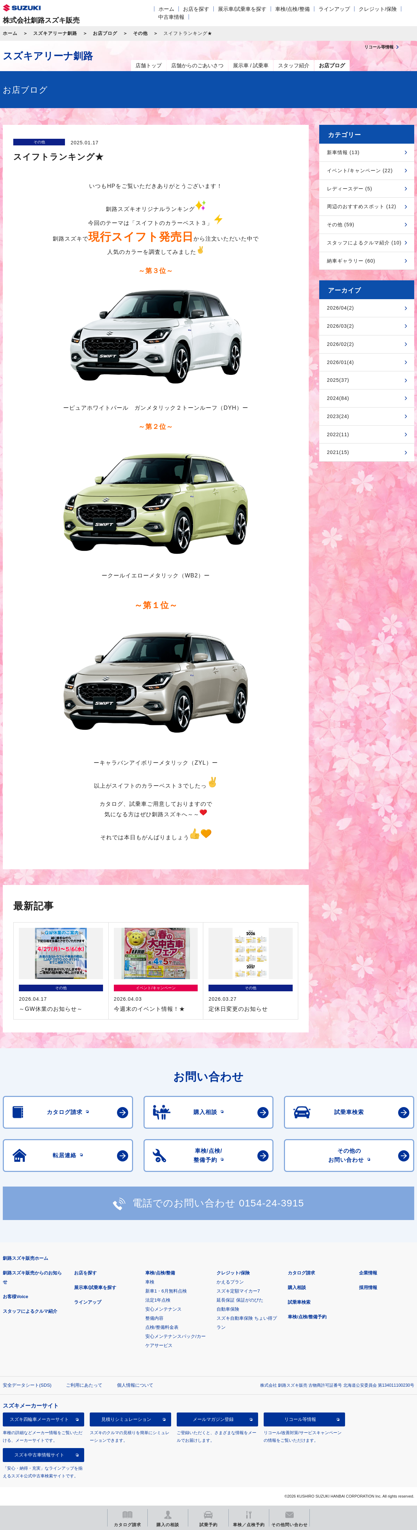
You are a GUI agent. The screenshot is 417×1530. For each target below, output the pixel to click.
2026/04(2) (340, 308)
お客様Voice (15, 1296)
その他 (140, 33)
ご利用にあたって (84, 1385)
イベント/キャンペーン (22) (360, 170)
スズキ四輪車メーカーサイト (39, 1419)
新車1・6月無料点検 (165, 1291)
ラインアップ (334, 9)
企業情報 (368, 1272)
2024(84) (338, 398)
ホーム (166, 9)
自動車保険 (228, 1309)
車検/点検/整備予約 (307, 1316)
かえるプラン (230, 1282)
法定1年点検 (157, 1300)
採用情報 (368, 1287)
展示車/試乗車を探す (242, 9)
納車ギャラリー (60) (351, 261)
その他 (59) (340, 224)
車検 (149, 1282)
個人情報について (135, 1385)
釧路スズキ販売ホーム (25, 1258)
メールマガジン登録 (213, 1419)
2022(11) (338, 434)
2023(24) (338, 416)
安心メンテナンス (163, 1309)
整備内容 (154, 1318)
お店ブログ (105, 33)
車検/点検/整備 (292, 9)
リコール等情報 (300, 1419)
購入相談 (297, 1287)
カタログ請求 (301, 1272)
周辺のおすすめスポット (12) (361, 206)
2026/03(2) (340, 326)
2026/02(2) (340, 344)
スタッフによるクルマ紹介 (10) (364, 242)
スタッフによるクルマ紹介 (30, 1311)
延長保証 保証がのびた (240, 1300)
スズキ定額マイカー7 (238, 1291)
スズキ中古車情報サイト (39, 1454)
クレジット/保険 (378, 9)
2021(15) (338, 452)
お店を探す (196, 9)
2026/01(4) (340, 362)
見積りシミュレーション (126, 1419)
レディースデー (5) (349, 188)
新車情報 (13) (343, 152)
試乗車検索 (299, 1302)
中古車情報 (171, 17)
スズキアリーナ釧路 (55, 33)
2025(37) (338, 380)
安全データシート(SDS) (27, 1385)
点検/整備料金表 (161, 1327)
